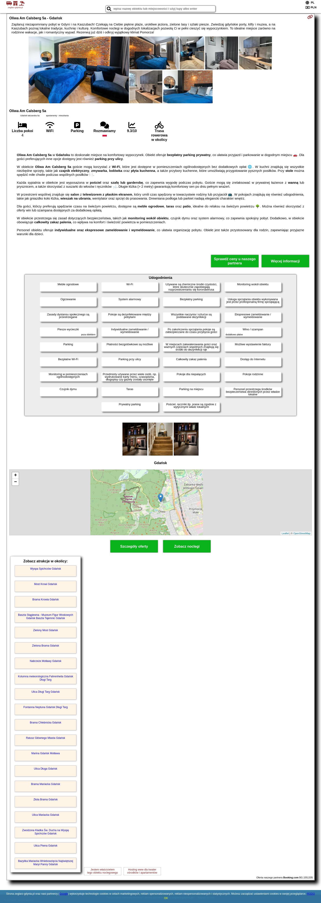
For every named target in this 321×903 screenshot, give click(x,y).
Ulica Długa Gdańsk (45, 768)
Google (63, 893)
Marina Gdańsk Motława (45, 753)
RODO (311, 893)
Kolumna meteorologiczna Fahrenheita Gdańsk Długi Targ (45, 678)
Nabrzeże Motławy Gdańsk (45, 661)
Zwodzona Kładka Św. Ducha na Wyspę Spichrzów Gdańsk (45, 832)
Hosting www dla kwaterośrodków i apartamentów (142, 871)
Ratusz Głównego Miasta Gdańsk (45, 737)
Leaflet (285, 533)
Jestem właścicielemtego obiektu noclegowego (102, 871)
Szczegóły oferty (134, 546)
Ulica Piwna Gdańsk (45, 845)
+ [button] (15, 475)
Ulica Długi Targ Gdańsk (45, 691)
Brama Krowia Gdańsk (45, 599)
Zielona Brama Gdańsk (45, 645)
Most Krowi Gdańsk (45, 584)
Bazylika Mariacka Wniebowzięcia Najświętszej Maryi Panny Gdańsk (45, 862)
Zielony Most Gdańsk (45, 630)
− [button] (15, 482)
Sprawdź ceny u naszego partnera (234, 261)
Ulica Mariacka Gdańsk (45, 814)
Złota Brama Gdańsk (45, 799)
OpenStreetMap (301, 533)
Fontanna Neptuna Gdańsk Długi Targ (46, 707)
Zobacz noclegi (187, 546)
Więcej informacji (285, 261)
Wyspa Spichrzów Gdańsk (45, 568)
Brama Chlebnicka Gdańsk (45, 722)
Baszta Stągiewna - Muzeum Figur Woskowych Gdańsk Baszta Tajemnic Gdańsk (45, 616)
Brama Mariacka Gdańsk (45, 784)
